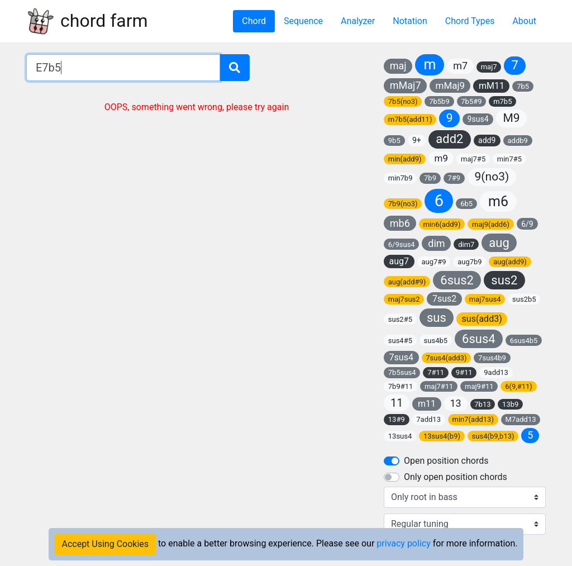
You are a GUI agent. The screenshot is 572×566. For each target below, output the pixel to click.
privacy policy (403, 543)
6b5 (466, 203)
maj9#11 (479, 386)
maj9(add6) (490, 224)
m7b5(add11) (410, 119)
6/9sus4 (401, 244)
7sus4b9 (492, 358)
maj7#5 (473, 159)
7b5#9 (471, 101)
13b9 (510, 404)
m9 (441, 158)
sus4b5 (436, 340)
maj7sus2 (404, 299)
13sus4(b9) (441, 436)
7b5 (523, 86)
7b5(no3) (403, 101)
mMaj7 (405, 85)
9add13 (496, 372)
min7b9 (400, 178)
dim (436, 243)
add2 (449, 139)
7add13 (428, 419)
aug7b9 (469, 262)
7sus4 (401, 357)
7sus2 (444, 298)
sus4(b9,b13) (493, 436)
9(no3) (492, 176)
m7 (460, 66)
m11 (427, 403)
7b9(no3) (403, 203)
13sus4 (400, 436)
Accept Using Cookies (105, 544)
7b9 (430, 178)
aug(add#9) (407, 282)
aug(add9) (510, 262)
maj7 (489, 67)
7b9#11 (400, 386)
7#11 (435, 372)
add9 (486, 140)
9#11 (464, 372)
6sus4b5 (524, 340)
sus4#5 (400, 340)
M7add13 (521, 419)
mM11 (491, 85)
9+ (416, 140)
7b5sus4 (402, 372)
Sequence (303, 21)
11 (396, 403)
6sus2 (457, 280)
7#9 (454, 178)
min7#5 (509, 159)
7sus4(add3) (446, 358)
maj (398, 66)
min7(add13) (473, 419)
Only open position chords (455, 477)
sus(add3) (482, 318)
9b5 (394, 140)
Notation (410, 21)
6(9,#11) (518, 386)
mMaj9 (450, 85)
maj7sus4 (485, 299)
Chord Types (470, 21)
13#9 (396, 419)
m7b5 (502, 101)
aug (499, 243)
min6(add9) (441, 224)
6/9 (527, 224)
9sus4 (478, 119)
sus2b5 (524, 299)
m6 (498, 201)
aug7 (399, 261)
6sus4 (478, 339)
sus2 (504, 280)
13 (455, 403)
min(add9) (405, 159)
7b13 (482, 404)
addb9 (517, 140)
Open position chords (446, 460)
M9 (511, 118)
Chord (254, 21)
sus (436, 318)
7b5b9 (439, 101)
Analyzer (358, 21)
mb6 (400, 223)
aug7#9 (433, 262)
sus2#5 (400, 319)
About (524, 21)
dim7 (466, 244)
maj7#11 (439, 386)
